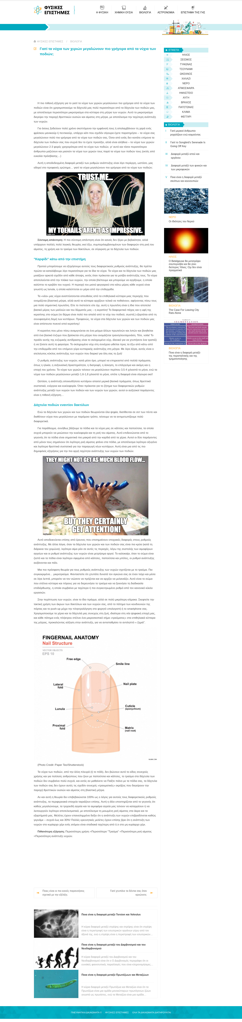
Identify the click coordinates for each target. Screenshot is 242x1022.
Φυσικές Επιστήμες (50, 41)
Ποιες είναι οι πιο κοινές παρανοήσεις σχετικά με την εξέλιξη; (63, 893)
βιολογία (76, 41)
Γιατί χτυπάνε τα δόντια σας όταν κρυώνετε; (128, 893)
